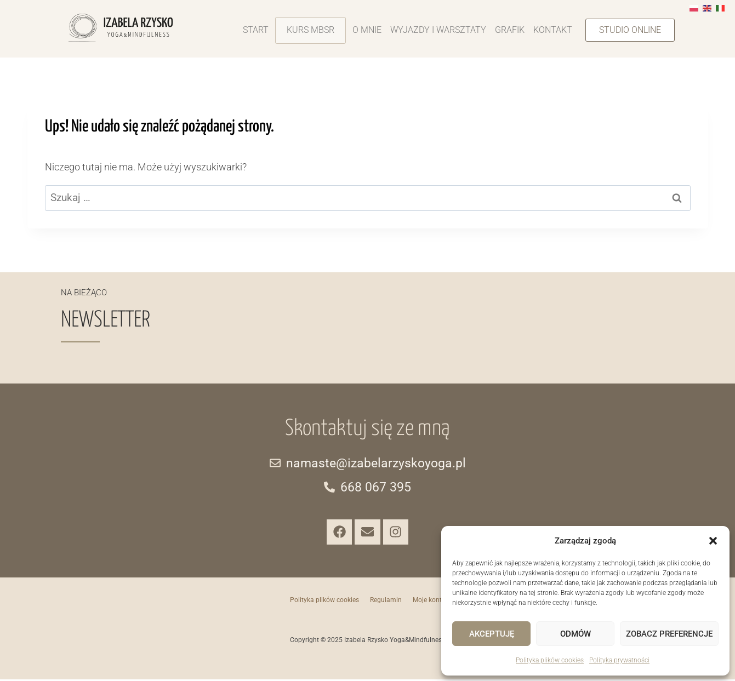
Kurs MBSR (310, 30)
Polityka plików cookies (550, 660)
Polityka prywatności (619, 660)
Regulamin (386, 601)
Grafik (510, 30)
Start (256, 30)
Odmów (575, 634)
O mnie (366, 30)
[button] (713, 540)
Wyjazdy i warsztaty (438, 30)
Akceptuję (491, 634)
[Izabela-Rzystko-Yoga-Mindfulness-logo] (121, 27)
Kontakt (552, 30)
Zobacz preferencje (669, 634)
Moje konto (429, 601)
